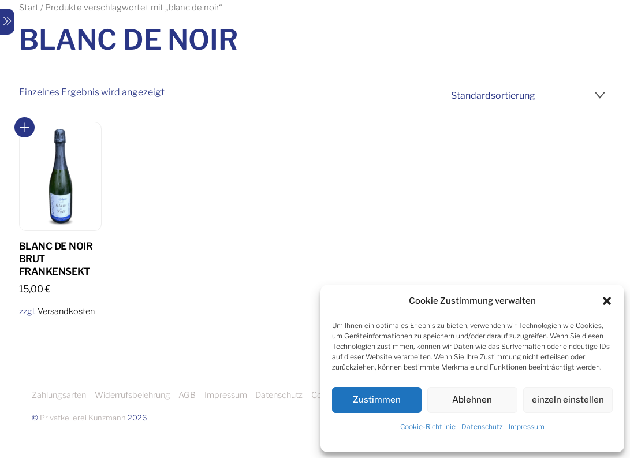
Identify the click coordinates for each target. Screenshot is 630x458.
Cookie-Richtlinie (428, 426)
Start (29, 7)
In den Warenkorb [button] (24, 127)
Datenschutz (482, 426)
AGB (187, 395)
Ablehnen (472, 399)
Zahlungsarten (59, 395)
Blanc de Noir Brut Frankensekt (55, 258)
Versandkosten (66, 311)
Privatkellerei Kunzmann (83, 417)
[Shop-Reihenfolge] (529, 96)
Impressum (527, 426)
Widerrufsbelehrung (132, 395)
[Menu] (7, 22)
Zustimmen (377, 399)
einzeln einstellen (568, 399)
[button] (607, 301)
